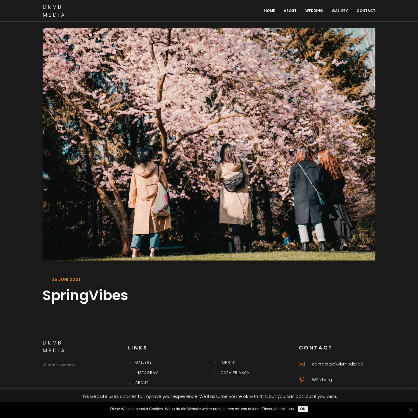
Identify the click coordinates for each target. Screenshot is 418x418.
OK (303, 409)
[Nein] (411, 410)
